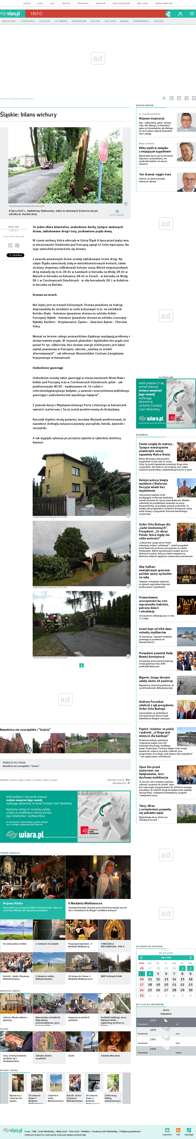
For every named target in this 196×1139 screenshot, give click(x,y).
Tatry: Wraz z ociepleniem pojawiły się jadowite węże (155, 809)
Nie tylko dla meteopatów (150, 1005)
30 (174, 968)
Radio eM (100, 4)
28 (158, 968)
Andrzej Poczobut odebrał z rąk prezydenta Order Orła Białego (156, 705)
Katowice (166, 1013)
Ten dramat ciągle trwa (155, 174)
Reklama (85, 1131)
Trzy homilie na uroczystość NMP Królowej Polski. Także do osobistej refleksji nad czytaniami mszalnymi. (32, 909)
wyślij (10, 245)
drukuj (17, 245)
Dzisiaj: (166, 952)
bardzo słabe (17, 780)
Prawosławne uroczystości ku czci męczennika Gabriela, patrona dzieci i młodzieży (154, 604)
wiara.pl (12, 14)
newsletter (179, 98)
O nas (27, 1131)
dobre (46, 780)
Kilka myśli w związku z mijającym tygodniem (155, 149)
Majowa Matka (13, 903)
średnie (37, 780)
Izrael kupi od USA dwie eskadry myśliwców (155, 630)
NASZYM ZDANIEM (144, 105)
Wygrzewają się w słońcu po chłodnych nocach (153, 818)
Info (37, 14)
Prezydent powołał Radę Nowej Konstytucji (156, 654)
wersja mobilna (164, 4)
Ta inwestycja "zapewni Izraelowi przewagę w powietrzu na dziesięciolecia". (155, 639)
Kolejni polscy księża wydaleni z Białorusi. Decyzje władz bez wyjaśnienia (153, 485)
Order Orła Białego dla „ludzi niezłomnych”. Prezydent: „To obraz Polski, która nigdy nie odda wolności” (154, 531)
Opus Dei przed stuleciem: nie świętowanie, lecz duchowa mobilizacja (153, 772)
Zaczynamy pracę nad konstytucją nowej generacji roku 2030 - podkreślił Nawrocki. (156, 664)
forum (27, 4)
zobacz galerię (117, 214)
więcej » (28, 948)
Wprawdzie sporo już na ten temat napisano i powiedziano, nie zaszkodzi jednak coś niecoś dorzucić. (156, 159)
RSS (178, 1129)
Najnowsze (142, 435)
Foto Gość (74, 1131)
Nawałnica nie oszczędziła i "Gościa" (25, 730)
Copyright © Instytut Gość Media (40, 1135)
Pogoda (166, 1010)
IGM (34, 1131)
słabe (28, 780)
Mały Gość (142, 4)
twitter (194, 98)
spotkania (83, 4)
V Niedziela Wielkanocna (85, 903)
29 (166, 968)
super (54, 780)
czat (52, 4)
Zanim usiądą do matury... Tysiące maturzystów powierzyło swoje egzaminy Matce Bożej (156, 449)
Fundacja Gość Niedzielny (104, 1131)
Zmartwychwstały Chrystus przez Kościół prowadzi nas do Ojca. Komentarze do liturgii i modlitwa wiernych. (97, 909)
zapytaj (66, 4)
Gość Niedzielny (121, 4)
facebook (187, 98)
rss (172, 98)
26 (142, 968)
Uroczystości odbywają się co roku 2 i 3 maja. (156, 617)
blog (40, 4)
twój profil (180, 13)
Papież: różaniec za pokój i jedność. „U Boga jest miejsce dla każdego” (156, 732)
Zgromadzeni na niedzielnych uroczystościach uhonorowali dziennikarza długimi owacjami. (154, 716)
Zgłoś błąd (189, 1129)
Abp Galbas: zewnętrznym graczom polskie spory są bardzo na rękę (155, 572)
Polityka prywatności (130, 1131)
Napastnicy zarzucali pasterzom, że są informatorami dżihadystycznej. (156, 687)
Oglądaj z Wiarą (9, 1070)
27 (150, 968)
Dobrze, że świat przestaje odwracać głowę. (152, 180)
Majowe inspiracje (151, 118)
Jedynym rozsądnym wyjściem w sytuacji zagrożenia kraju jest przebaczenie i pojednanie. (154, 584)
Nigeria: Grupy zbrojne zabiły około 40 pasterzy (156, 679)
